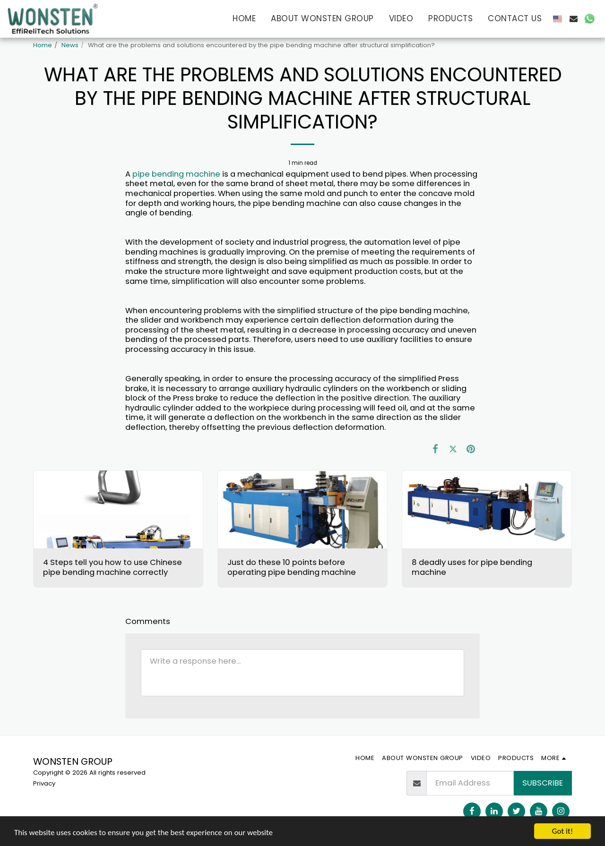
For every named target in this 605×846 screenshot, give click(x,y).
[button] (573, 19)
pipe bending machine (176, 174)
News (69, 45)
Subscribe (542, 783)
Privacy (44, 783)
